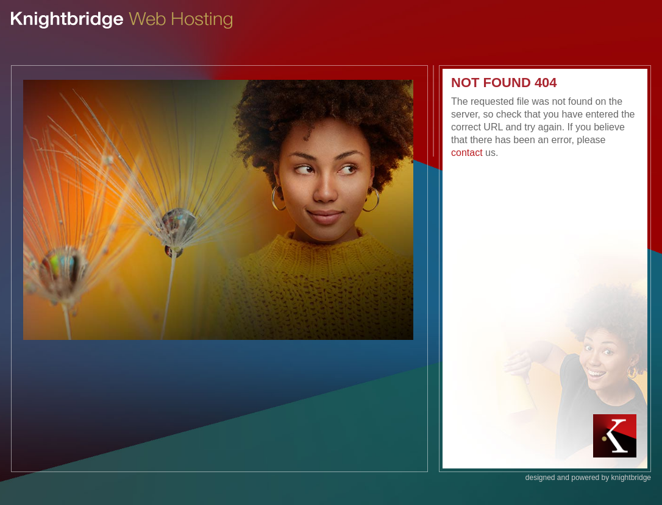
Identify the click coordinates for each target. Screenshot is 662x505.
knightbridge (631, 477)
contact (467, 152)
